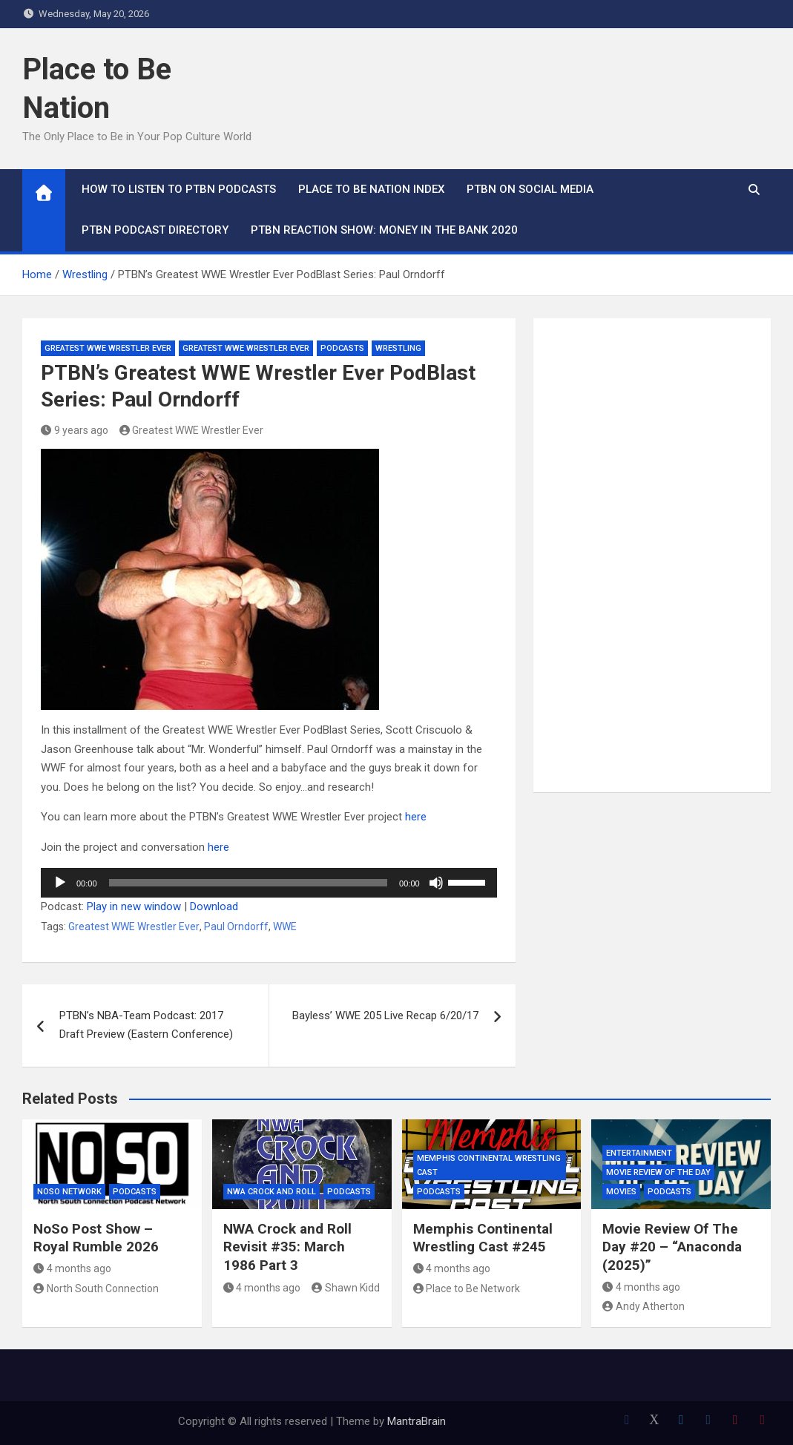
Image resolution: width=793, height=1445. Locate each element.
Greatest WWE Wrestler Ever (108, 348)
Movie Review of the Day (658, 1172)
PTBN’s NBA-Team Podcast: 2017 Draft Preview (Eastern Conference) (146, 1025)
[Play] (60, 882)
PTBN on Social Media (530, 189)
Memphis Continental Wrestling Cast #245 (483, 1238)
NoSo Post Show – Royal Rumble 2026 (96, 1238)
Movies (621, 1192)
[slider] (248, 882)
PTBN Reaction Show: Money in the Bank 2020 (384, 230)
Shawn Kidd (346, 1288)
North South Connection (96, 1288)
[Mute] (436, 882)
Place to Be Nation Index (371, 189)
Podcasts (342, 348)
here (416, 816)
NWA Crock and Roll (271, 1192)
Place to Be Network (467, 1288)
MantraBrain (416, 1421)
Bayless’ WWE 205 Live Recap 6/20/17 (385, 1015)
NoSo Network (69, 1192)
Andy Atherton (643, 1306)
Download (214, 906)
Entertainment (639, 1153)
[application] (269, 883)
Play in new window (134, 906)
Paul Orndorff (236, 926)
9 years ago (74, 430)
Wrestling (398, 348)
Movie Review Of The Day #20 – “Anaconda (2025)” (672, 1247)
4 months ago (72, 1268)
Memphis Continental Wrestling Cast (489, 1165)
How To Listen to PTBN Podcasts (179, 189)
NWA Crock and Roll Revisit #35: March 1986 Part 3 (287, 1247)
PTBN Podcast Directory (155, 230)
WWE (285, 926)
